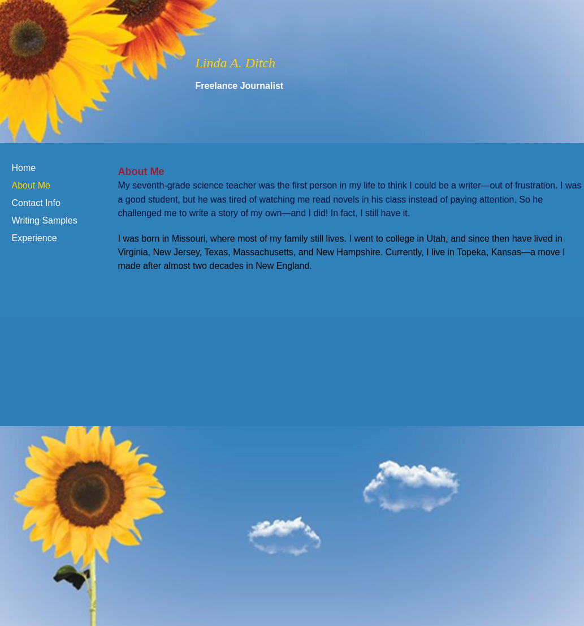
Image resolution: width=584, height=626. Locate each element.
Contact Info (36, 203)
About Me (31, 185)
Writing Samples (44, 220)
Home (24, 168)
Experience (34, 238)
